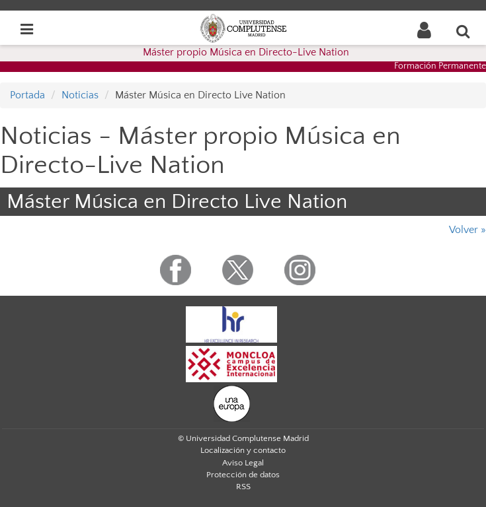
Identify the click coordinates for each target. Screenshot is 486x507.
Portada (27, 95)
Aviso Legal (243, 462)
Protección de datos (243, 474)
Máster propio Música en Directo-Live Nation (246, 52)
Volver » (467, 230)
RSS (243, 486)
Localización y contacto (243, 450)
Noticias (80, 95)
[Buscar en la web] (463, 31)
